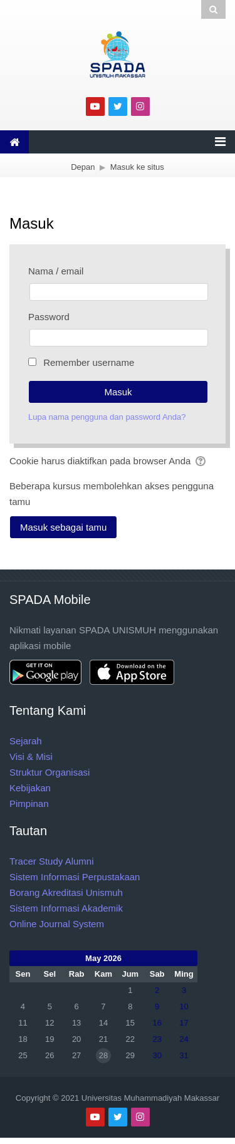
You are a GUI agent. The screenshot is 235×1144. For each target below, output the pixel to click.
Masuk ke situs (137, 167)
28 (103, 1055)
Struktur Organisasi (49, 772)
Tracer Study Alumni (51, 861)
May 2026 (103, 958)
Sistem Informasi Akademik (66, 908)
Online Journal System (56, 923)
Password (49, 316)
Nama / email (55, 271)
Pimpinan (29, 803)
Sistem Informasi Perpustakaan (74, 876)
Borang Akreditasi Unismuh (66, 892)
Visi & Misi (31, 756)
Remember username (88, 362)
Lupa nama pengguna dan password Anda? (107, 417)
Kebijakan (30, 788)
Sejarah (25, 741)
